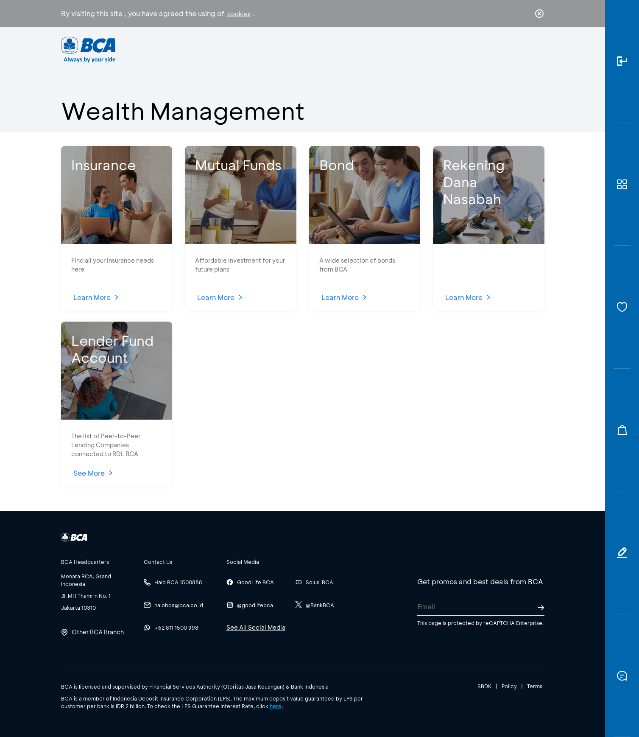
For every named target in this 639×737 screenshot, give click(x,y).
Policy (509, 686)
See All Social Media (255, 627)
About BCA (351, 49)
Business (291, 49)
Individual (234, 49)
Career (408, 49)
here (276, 706)
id (521, 49)
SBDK (484, 686)
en (536, 49)
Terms (534, 686)
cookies (239, 14)
